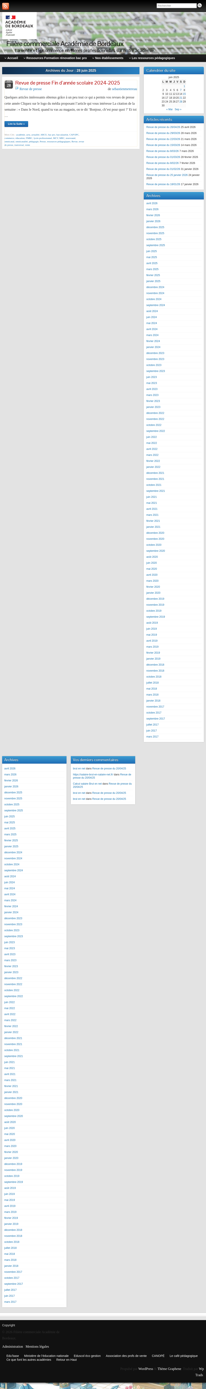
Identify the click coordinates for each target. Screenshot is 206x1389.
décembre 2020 (155, 532)
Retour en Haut (66, 1359)
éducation (20, 138)
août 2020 (152, 556)
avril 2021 (152, 508)
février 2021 (153, 520)
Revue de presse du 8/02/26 (162, 163)
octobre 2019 (153, 610)
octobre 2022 (153, 425)
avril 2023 (152, 389)
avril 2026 (152, 203)
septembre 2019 (155, 616)
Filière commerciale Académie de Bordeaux (65, 43)
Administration (12, 1346)
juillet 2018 (152, 682)
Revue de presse (31, 89)
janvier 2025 (153, 281)
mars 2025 (152, 269)
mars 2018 (152, 694)
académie (20, 134)
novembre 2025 (155, 233)
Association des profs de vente (126, 1356)
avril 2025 (152, 263)
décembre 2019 (155, 598)
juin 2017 (151, 730)
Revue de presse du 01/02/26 (163, 169)
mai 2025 (151, 257)
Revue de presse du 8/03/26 (162, 151)
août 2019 (152, 622)
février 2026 (153, 215)
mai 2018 (151, 688)
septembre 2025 (155, 245)
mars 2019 (152, 646)
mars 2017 (152, 736)
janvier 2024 (153, 347)
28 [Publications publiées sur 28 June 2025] (180, 101)
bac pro (51, 134)
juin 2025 (151, 251)
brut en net (79, 768)
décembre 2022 (155, 413)
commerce (9, 138)
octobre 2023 (153, 365)
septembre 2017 (155, 718)
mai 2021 (151, 502)
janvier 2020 (153, 592)
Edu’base (12, 1356)
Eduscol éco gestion (87, 1356)
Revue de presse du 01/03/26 (163, 157)
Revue (75, 141)
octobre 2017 (153, 712)
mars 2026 (152, 209)
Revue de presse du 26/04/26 (163, 127)
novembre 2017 (155, 706)
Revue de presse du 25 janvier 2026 (167, 175)
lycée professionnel (43, 138)
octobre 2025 (153, 239)
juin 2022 (151, 437)
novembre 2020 (155, 538)
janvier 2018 (153, 700)
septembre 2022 (155, 431)
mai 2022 (151, 443)
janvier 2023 (153, 407)
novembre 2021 (155, 478)
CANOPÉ (158, 1356)
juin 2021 (151, 496)
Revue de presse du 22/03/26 (163, 139)
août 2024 (152, 311)
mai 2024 (151, 323)
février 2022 (153, 461)
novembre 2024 (155, 293)
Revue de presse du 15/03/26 (163, 145)
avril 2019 (152, 640)
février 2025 (153, 275)
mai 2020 (151, 568)
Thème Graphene (169, 1369)
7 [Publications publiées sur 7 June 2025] (181, 90)
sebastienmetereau (124, 89)
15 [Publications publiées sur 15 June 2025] (184, 93)
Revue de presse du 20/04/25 (109, 768)
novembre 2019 (155, 604)
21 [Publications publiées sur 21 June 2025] (180, 97)
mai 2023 (151, 383)
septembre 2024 (155, 305)
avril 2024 (152, 329)
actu (28, 134)
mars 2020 (152, 580)
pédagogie (34, 141)
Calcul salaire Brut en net (87, 783)
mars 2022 (152, 455)
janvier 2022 (153, 466)
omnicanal (9, 141)
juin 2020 (151, 562)
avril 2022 (152, 449)
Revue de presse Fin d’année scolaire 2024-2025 (67, 82)
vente (27, 145)
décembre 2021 (155, 472)
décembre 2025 (155, 227)
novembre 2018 (155, 670)
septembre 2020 (155, 550)
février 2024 (153, 341)
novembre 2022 (155, 419)
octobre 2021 (153, 484)
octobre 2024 (153, 299)
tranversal (19, 145)
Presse (43, 141)
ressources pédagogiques (58, 141)
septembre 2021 (155, 490)
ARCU (43, 134)
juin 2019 (151, 628)
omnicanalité (21, 141)
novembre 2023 (155, 359)
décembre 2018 (155, 664)
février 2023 (153, 401)
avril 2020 (152, 574)
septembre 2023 (155, 371)
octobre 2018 (153, 676)
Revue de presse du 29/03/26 (163, 133)
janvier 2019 (153, 658)
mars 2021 (152, 514)
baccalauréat (62, 134)
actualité (35, 134)
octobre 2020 (153, 544)
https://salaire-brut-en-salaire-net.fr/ (93, 774)
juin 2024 (151, 317)
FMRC (29, 138)
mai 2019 (151, 634)
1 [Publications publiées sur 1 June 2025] (184, 86)
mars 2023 (152, 395)
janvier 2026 (153, 221)
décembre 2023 (155, 353)
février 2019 (153, 652)
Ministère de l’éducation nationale (46, 1356)
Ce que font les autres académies (28, 1359)
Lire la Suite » (16, 123)
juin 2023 (151, 377)
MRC (62, 138)
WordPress (145, 1369)
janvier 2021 (153, 526)
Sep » (178, 109)
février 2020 (153, 586)
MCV (55, 138)
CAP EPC (74, 134)
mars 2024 (152, 335)
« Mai (169, 109)
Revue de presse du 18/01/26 (163, 184)
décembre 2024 (155, 287)
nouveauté (71, 138)
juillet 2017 (152, 724)
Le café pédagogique (184, 1356)
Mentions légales (37, 1346)
